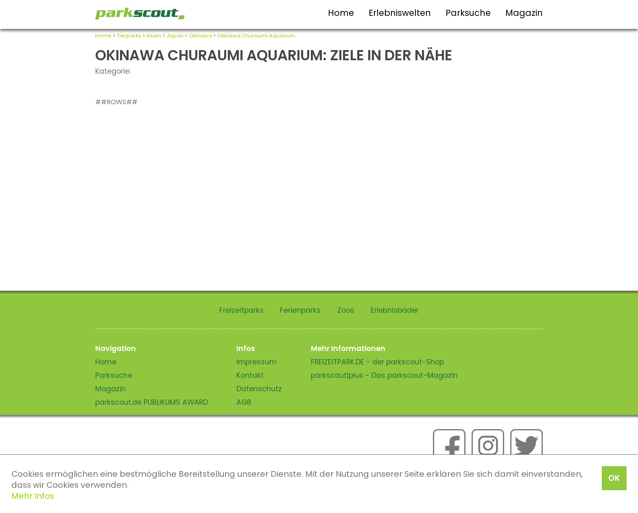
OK (614, 478)
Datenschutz (259, 389)
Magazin (524, 13)
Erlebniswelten (400, 13)
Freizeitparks (241, 310)
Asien (153, 35)
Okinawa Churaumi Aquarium (256, 35)
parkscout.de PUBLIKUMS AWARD (151, 402)
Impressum (256, 362)
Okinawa (200, 35)
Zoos (345, 310)
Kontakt (250, 375)
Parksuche (468, 13)
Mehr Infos (32, 496)
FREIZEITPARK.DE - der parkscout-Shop (377, 362)
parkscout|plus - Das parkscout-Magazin (384, 375)
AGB (243, 402)
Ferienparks (300, 310)
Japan (175, 35)
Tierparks (129, 35)
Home (341, 13)
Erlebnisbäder (395, 310)
